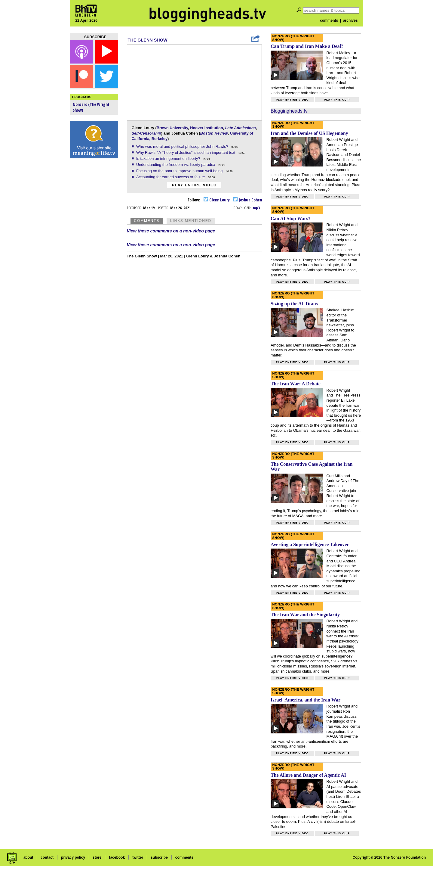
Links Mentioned (190, 221)
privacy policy (73, 857)
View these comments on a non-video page (171, 231)
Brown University (172, 128)
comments (329, 20)
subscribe (159, 857)
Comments (146, 221)
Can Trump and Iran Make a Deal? (307, 46)
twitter (137, 857)
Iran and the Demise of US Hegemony (309, 133)
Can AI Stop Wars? (291, 218)
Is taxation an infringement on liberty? (168, 158)
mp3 (256, 207)
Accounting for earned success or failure (171, 177)
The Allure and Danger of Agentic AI (308, 775)
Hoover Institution (206, 128)
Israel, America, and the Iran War (305, 699)
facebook (117, 857)
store (97, 857)
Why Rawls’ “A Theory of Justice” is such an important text (186, 152)
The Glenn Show (147, 40)
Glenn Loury (217, 200)
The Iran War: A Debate (296, 383)
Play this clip (337, 99)
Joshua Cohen (247, 200)
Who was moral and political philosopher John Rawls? (182, 146)
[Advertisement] (94, 256)
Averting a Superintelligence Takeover (310, 544)
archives (350, 20)
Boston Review (214, 133)
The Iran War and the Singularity (305, 614)
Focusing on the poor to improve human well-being (180, 171)
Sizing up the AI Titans (294, 303)
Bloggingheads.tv (289, 111)
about (28, 857)
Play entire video (194, 185)
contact (47, 857)
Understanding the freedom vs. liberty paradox (176, 164)
